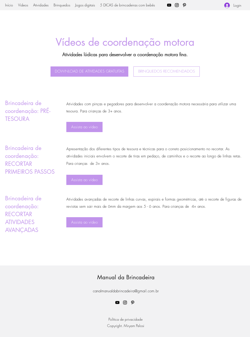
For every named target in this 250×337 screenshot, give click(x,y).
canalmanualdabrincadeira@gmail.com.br (126, 291)
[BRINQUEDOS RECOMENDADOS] (166, 71)
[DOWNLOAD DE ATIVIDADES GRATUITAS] (89, 71)
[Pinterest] (184, 5)
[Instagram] (176, 5)
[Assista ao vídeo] (84, 127)
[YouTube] (169, 5)
